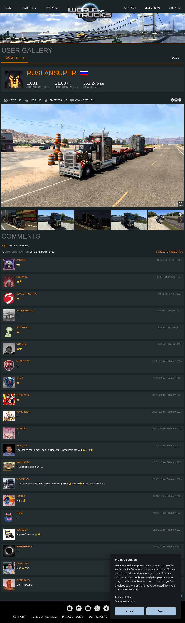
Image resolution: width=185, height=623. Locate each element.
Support (19, 616)
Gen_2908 (21, 445)
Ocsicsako (23, 580)
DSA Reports (98, 616)
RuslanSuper (51, 73)
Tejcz (19, 513)
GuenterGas (24, 546)
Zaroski (21, 260)
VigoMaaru (23, 479)
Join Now (152, 7)
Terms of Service (43, 616)
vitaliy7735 (23, 361)
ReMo (19, 378)
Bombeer (22, 530)
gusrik (20, 496)
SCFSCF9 (21, 428)
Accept (130, 611)
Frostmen (22, 395)
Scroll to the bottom (170, 252)
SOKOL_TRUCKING (26, 294)
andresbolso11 (26, 310)
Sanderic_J (23, 327)
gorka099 (22, 277)
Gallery (29, 7)
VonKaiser (22, 412)
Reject (161, 611)
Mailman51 (22, 462)
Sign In (174, 7)
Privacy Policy (72, 616)
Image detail (14, 57)
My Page (52, 7)
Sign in (4, 245)
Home (9, 7)
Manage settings (125, 601)
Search (130, 7)
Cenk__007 (22, 563)
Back (175, 57)
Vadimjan (22, 344)
